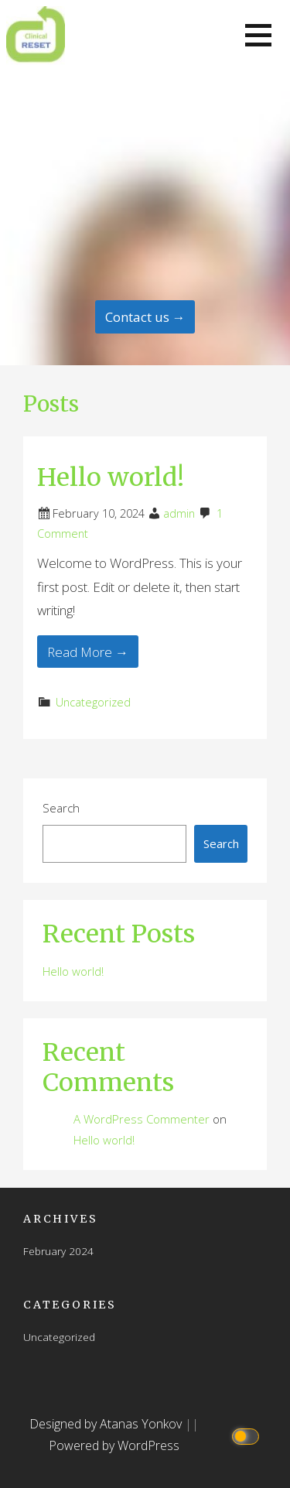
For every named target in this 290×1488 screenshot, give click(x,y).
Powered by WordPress (114, 1445)
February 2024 (58, 1250)
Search (61, 808)
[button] (258, 35)
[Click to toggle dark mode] (248, 1435)
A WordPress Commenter (141, 1119)
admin (179, 513)
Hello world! (110, 477)
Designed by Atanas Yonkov (107, 1423)
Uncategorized (93, 702)
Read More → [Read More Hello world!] (87, 652)
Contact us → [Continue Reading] (145, 317)
